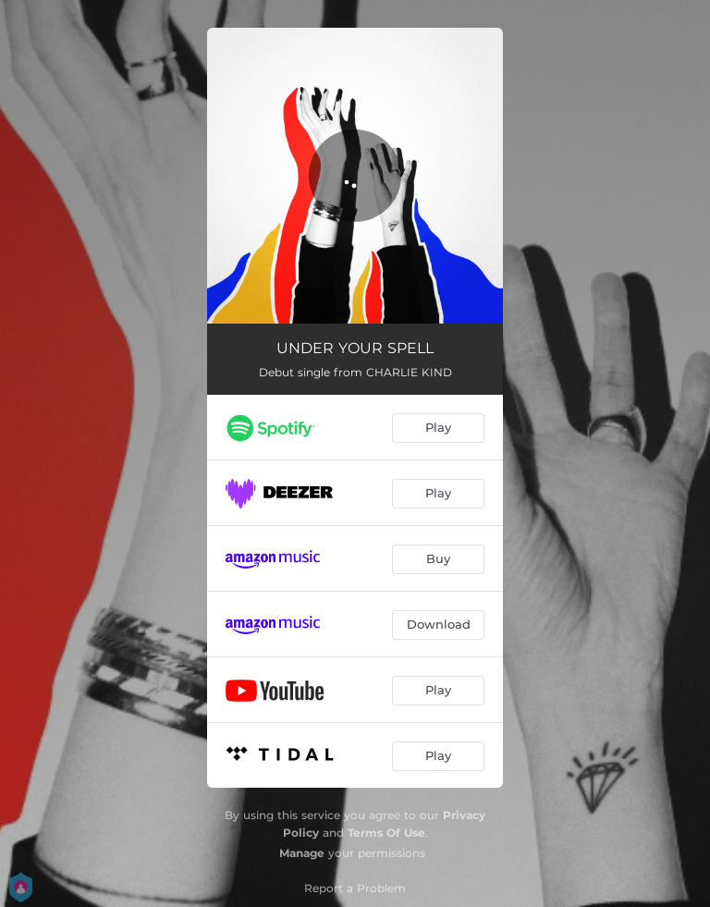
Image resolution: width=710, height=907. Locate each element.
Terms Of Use (386, 833)
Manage (301, 853)
